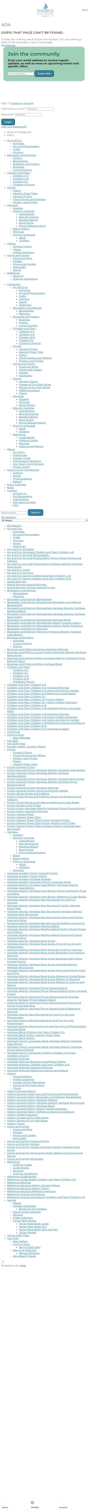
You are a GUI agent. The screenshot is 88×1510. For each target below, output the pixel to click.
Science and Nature (25, 278)
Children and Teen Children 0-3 (26, 684)
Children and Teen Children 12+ (26, 696)
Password (8, 114)
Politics (17, 158)
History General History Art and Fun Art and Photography (42, 1094)
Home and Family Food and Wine (28, 1141)
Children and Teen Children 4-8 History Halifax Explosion (42, 717)
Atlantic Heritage (23, 211)
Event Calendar (16, 484)
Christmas (13, 731)
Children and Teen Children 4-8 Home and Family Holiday (43, 720)
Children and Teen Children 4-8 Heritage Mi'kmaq (38, 714)
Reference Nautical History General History (33, 1185)
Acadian (18, 208)
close (23, 1265)
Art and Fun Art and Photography (28, 555)
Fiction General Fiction (21, 767)
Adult (22, 237)
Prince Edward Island (32, 225)
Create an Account (22, 103)
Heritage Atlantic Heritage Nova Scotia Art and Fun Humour (44, 949)
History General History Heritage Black (31, 1105)
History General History (21, 1091)
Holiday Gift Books (24, 1206)
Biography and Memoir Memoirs (27, 628)
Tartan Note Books (24, 1220)
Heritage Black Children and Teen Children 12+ (36, 1032)
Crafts (16, 149)
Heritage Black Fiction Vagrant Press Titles (33, 1035)
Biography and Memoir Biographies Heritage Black (39, 619)
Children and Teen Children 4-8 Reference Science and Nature (46, 723)
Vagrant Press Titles (25, 193)
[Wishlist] (32, 1502)
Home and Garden (24, 264)
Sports (17, 270)
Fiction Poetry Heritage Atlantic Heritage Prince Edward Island (46, 808)
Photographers (22, 478)
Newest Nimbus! (29, 1253)
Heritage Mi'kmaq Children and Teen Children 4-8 (38, 1064)
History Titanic (16, 1123)
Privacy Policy (21, 466)
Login (8, 121)
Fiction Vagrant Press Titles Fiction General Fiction (38, 820)
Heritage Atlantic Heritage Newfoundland (33, 926)
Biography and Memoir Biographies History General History (44, 622)
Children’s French (24, 184)
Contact (12, 490)
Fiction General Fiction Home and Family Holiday (38, 790)
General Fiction (22, 196)
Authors (18, 472)
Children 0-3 (20, 175)
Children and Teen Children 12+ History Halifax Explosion (42, 702)
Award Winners (16, 581)
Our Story (19, 452)
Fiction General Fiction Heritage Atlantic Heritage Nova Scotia (45, 779)
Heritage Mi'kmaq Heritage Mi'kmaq (30, 1067)
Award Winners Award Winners (26, 584)
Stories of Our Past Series (34, 387)
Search (35, 512)
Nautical (18, 275)
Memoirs (24, 313)
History (11, 243)
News (10, 487)
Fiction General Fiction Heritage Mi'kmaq (33, 787)
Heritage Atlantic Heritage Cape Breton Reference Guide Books (46, 896)
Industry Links (22, 458)
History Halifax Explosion (22, 1114)
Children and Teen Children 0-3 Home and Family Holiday (43, 690)
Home (5, 1507)
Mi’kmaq (18, 231)
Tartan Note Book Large (34, 1223)
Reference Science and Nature (26, 1194)
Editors (17, 481)
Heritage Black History (21, 1038)
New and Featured (24, 1250)
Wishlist (35, 1507)
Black (16, 855)
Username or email (14, 108)
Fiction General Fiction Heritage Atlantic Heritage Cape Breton (46, 770)
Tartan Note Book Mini (33, 1226)
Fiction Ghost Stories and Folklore (28, 793)
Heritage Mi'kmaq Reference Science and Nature (37, 1070)
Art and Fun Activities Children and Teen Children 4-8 (40, 552)
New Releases (21, 737)
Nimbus (18, 1214)
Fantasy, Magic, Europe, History (26, 746)
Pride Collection (23, 1217)
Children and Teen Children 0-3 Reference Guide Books (41, 693)
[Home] (3, 1502)
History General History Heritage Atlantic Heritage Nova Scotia (46, 1103)
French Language (24, 234)
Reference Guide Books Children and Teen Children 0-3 (41, 1179)
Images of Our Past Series (35, 384)
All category (14, 525)
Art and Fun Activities (20, 549)
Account (63, 1507)
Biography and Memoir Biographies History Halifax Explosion (45, 625)
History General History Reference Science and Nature (40, 1111)
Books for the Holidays (33, 1209)
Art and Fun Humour (20, 572)
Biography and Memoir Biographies (29, 599)
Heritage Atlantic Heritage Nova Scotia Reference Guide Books (46, 976)
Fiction (11, 187)
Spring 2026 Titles (18, 1235)
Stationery (25, 305)
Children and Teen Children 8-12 (27, 726)
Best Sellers (20, 1241)
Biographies (20, 161)
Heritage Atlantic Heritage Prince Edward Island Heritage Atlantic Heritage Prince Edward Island (43, 998)
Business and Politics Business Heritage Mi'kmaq (37, 649)
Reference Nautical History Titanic (28, 1188)
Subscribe (44, 73)
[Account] (60, 1502)
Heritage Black (16, 1029)
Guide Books (27, 437)
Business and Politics (26, 164)
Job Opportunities (24, 502)
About (11, 449)
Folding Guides (28, 440)
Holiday (17, 261)
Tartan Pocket (27, 1232)
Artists (17, 475)
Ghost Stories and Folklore (29, 199)
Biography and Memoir (21, 155)
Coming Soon (15, 734)
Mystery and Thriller (25, 202)
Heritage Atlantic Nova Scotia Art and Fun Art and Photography (46, 1026)
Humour (18, 152)
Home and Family (18, 255)
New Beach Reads (24, 1256)
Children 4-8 (21, 178)
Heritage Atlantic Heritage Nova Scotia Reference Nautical (43, 979)
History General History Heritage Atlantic (32, 1100)
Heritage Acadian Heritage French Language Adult (39, 882)
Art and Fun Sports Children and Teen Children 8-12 (39, 578)
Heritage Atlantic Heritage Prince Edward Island (37, 988)
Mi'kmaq (18, 870)
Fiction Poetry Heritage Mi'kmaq (27, 811)
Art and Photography (26, 146)
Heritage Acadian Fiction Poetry (27, 876)
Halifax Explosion (23, 252)
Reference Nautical (19, 1182)
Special (11, 1200)
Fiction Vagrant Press (20, 814)
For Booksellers (22, 496)
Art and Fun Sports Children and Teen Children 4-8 (39, 575)
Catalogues (20, 455)
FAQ (15, 505)
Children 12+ (20, 181)
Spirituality (19, 267)
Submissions (21, 499)
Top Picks (13, 1238)
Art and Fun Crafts (18, 569)
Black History (21, 228)
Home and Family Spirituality (25, 1158)
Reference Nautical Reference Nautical (31, 1191)
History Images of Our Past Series (28, 1117)
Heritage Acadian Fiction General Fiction (32, 873)
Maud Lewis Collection (27, 1211)
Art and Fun (14, 140)
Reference (13, 273)
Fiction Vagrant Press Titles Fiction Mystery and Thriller (41, 823)
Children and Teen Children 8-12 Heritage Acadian (38, 728)
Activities (18, 143)
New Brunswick (28, 217)
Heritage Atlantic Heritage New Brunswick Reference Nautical (46, 923)
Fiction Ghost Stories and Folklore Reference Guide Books (43, 802)
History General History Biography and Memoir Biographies (44, 1097)
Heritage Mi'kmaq (18, 1058)
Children (24, 240)
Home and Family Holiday (23, 1144)
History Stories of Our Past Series (27, 1120)
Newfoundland (28, 220)
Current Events (22, 169)
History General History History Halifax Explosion (37, 1108)
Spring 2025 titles (30, 1247)
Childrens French (23, 681)
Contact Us (20, 493)
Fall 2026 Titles (16, 743)
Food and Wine (22, 258)
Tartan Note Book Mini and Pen (38, 1229)
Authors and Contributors (23, 469)
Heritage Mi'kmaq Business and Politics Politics (36, 1061)
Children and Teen (18, 172)
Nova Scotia (26, 222)
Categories (13, 284)
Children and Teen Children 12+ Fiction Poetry (35, 699)
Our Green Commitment (28, 464)
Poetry (17, 190)
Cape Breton (27, 214)
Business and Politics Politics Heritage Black (34, 664)
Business (18, 167)
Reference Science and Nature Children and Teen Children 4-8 (46, 1197)
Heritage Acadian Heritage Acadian (29, 879)
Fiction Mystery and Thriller (24, 805)
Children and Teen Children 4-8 (26, 705)
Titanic (17, 249)
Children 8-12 (27, 337)
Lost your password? (14, 126)
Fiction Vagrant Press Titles (24, 817)
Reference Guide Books (21, 1176)
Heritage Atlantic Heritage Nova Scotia (31, 941)
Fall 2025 (12, 740)
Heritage (12, 205)
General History (22, 246)
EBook (17, 1203)
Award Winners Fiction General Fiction (31, 587)
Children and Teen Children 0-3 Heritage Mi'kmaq (38, 687)
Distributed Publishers (27, 461)
